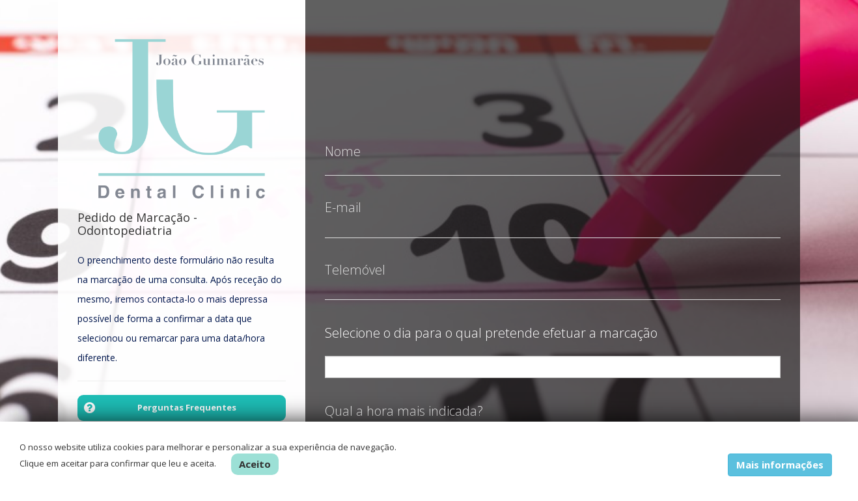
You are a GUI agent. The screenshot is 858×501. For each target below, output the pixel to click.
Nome (343, 142)
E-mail (343, 198)
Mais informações (779, 464)
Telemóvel (355, 260)
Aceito (255, 463)
